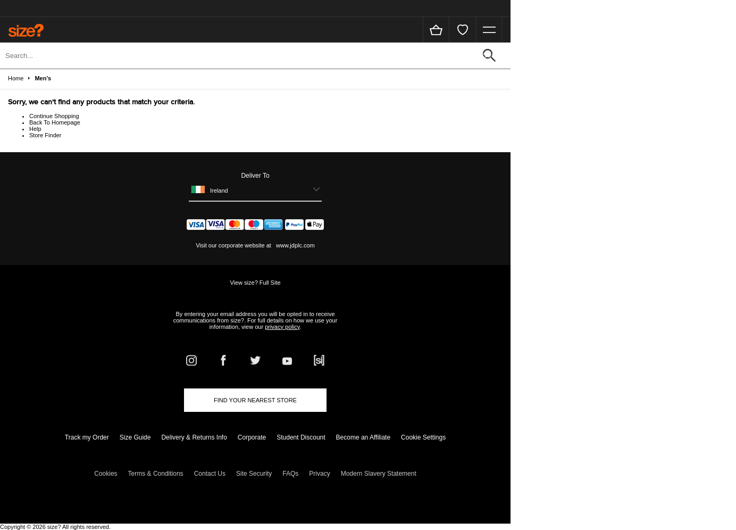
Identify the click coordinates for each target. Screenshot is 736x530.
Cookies (105, 473)
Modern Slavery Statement (378, 473)
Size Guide (135, 437)
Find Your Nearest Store (255, 400)
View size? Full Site (255, 282)
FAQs (290, 473)
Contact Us (209, 473)
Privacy (319, 473)
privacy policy (282, 327)
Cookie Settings (423, 437)
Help (35, 129)
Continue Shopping (54, 116)
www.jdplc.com (294, 245)
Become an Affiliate (363, 437)
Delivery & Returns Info (194, 437)
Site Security (254, 473)
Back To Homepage (54, 122)
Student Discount (301, 437)
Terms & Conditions (155, 473)
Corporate (252, 437)
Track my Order (87, 437)
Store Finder (45, 135)
